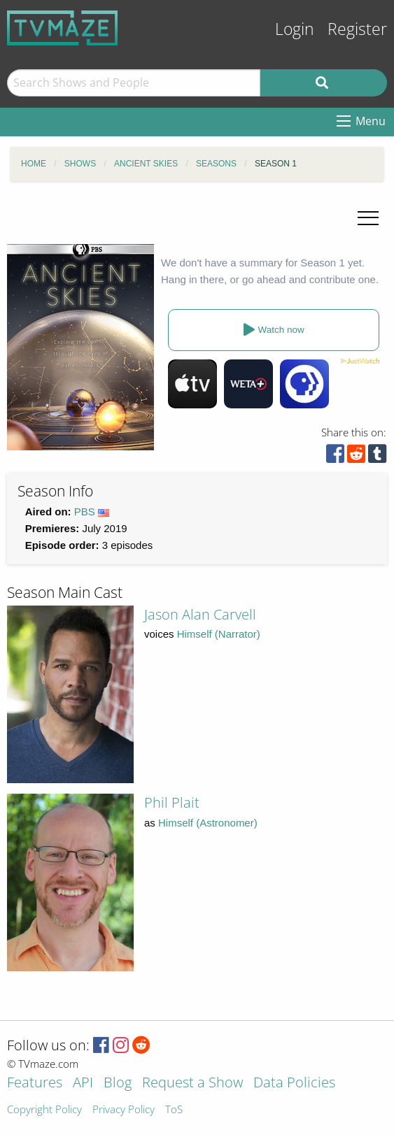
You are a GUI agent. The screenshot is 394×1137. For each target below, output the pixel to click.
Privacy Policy (123, 1110)
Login (294, 29)
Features (34, 1083)
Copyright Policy (44, 1110)
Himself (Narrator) (218, 634)
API (83, 1083)
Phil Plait (171, 802)
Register (357, 29)
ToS (174, 1110)
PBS (84, 511)
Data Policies (294, 1083)
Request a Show (192, 1083)
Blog (118, 1083)
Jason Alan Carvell (200, 614)
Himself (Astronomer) (208, 823)
